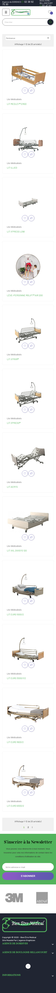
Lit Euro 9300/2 (15, 805)
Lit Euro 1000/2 (15, 614)
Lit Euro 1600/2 (15, 742)
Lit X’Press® (13, 422)
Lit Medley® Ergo (17, 103)
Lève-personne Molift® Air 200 (25, 295)
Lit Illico (12, 167)
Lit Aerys (12, 486)
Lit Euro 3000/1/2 (16, 678)
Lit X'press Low (16, 231)
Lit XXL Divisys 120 (17, 550)
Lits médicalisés (14, 99)
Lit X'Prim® (13, 359)
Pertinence (28, 38)
